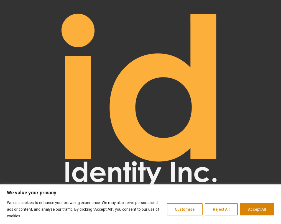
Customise (185, 209)
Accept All (257, 209)
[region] (140, 204)
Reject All (221, 209)
